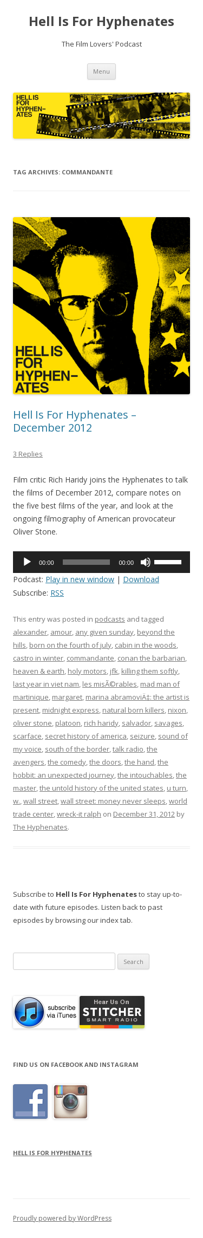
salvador (136, 723)
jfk (114, 671)
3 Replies (28, 454)
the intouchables (145, 775)
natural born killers (133, 710)
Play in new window (79, 579)
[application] (101, 562)
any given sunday (104, 632)
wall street (40, 801)
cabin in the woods (145, 645)
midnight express (70, 710)
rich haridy (101, 723)
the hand (139, 762)
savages (168, 723)
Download (141, 579)
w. (16, 801)
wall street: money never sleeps (113, 801)
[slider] (86, 562)
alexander (30, 632)
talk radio (128, 749)
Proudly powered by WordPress (62, 1218)
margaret (67, 697)
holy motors (87, 671)
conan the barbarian (151, 658)
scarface (27, 736)
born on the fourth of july (70, 645)
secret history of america (86, 736)
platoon (68, 723)
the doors (105, 762)
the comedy (67, 762)
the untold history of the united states (101, 788)
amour (61, 632)
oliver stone (32, 723)
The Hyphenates (40, 827)
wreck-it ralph (79, 814)
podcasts (110, 619)
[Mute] (145, 562)
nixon (177, 710)
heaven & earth (38, 671)
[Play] (27, 562)
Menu (101, 71)
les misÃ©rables (109, 684)
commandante (90, 658)
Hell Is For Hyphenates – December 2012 (74, 421)
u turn (176, 788)
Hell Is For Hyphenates (101, 21)
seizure (142, 736)
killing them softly (149, 671)
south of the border (77, 749)
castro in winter (38, 658)
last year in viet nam (46, 684)
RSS (57, 593)
